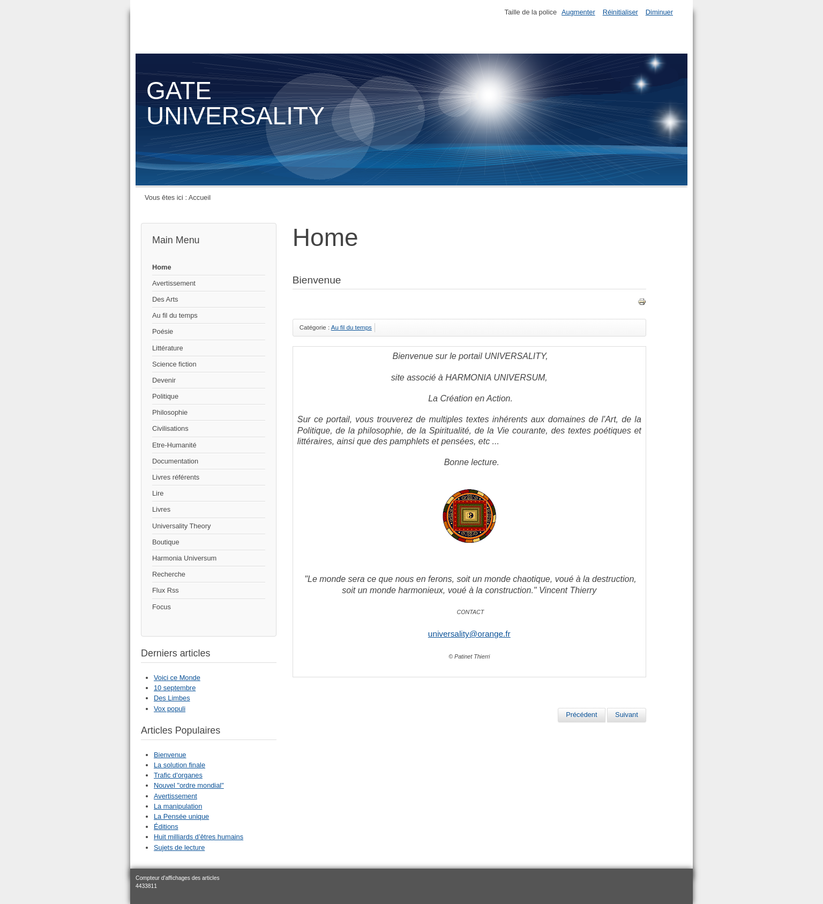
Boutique (165, 542)
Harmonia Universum (184, 558)
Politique (165, 396)
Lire (157, 493)
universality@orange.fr (469, 633)
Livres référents (175, 477)
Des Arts (165, 299)
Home (161, 267)
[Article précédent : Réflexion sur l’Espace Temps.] (581, 715)
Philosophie (170, 412)
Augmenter (578, 12)
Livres (161, 509)
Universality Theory (181, 526)
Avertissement (174, 283)
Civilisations (170, 428)
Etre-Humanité (174, 445)
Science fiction (174, 364)
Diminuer (659, 12)
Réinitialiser (620, 12)
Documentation (175, 461)
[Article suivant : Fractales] (626, 715)
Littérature (167, 348)
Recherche (168, 574)
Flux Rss (165, 590)
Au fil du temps (175, 315)
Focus (161, 607)
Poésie (162, 331)
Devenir (164, 380)
